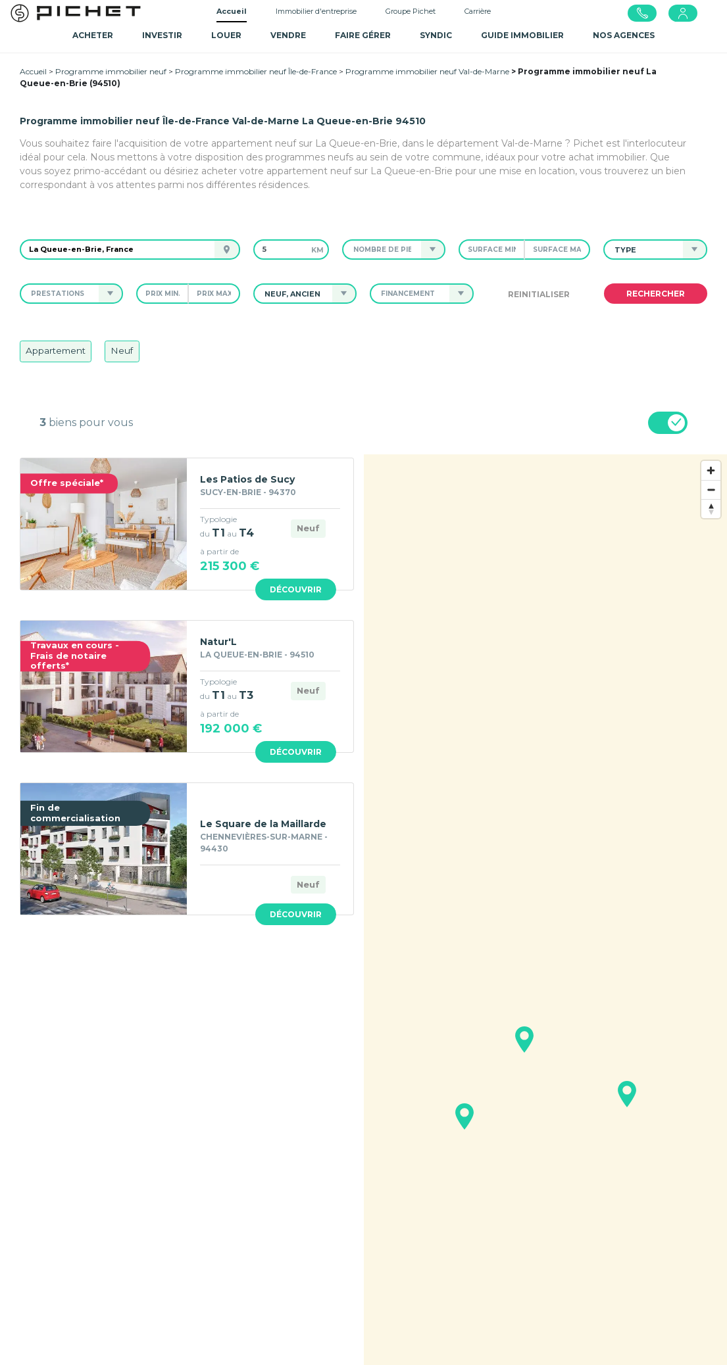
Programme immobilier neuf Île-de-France (256, 71)
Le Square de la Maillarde (263, 824)
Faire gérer (363, 35)
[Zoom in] (710, 470)
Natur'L (218, 642)
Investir (162, 35)
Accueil (231, 11)
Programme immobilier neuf (110, 71)
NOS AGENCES (624, 35)
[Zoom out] (710, 489)
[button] (382, 249)
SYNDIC (436, 35)
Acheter (92, 35)
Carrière (477, 11)
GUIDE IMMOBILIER (522, 35)
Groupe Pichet (411, 11)
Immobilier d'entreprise (316, 11)
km (317, 249)
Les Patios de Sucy (247, 479)
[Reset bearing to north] (710, 508)
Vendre (288, 35)
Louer (226, 35)
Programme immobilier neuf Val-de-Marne (427, 71)
